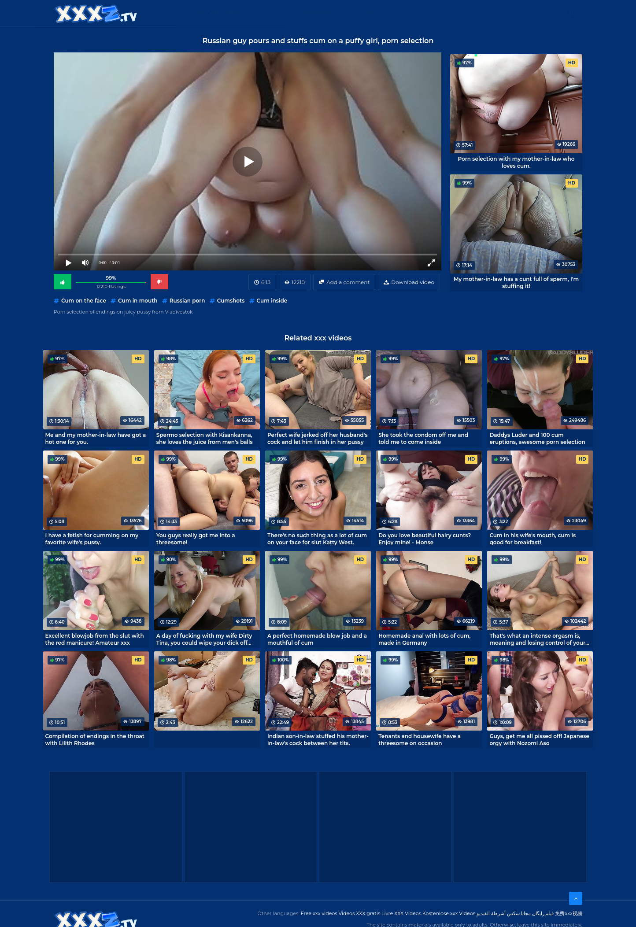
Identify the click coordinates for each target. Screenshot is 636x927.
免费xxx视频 (568, 913)
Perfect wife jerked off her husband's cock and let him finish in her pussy (317, 438)
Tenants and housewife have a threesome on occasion (419, 739)
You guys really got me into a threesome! (195, 538)
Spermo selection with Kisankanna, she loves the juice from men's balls (204, 438)
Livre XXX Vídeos (401, 913)
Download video (412, 282)
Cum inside (272, 300)
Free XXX (319, 13)
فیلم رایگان (543, 913)
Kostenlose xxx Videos (448, 913)
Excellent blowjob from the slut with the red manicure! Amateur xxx (94, 639)
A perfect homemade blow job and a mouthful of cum (317, 639)
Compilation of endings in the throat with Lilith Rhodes (94, 739)
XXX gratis (363, 13)
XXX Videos (274, 13)
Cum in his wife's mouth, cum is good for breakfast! (532, 538)
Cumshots (231, 300)
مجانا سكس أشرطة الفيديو (504, 913)
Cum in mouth (137, 300)
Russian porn (187, 300)
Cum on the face (83, 300)
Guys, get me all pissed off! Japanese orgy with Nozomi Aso (539, 739)
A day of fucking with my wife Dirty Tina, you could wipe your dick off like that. (204, 639)
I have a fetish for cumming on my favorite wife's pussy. (92, 538)
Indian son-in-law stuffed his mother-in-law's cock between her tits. (318, 739)
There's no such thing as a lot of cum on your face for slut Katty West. (317, 538)
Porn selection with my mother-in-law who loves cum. (516, 162)
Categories (223, 13)
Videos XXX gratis (360, 913)
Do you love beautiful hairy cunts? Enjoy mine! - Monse (424, 538)
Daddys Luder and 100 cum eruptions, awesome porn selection (537, 438)
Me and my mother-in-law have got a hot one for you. (95, 438)
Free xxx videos (319, 913)
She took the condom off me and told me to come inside (423, 438)
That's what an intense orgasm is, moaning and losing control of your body (537, 639)
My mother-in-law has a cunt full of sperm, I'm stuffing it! (516, 282)
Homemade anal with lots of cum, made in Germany (424, 639)
